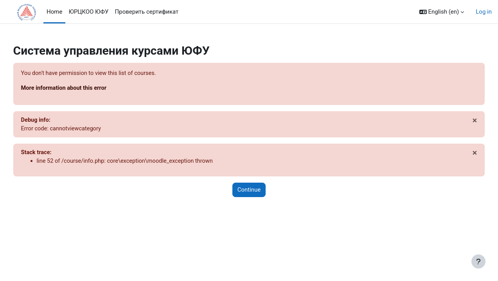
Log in (484, 11)
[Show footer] (478, 261)
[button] (441, 12)
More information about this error (80, 88)
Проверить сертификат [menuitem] (147, 11)
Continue (249, 191)
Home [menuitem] (54, 11)
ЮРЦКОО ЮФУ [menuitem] (88, 11)
